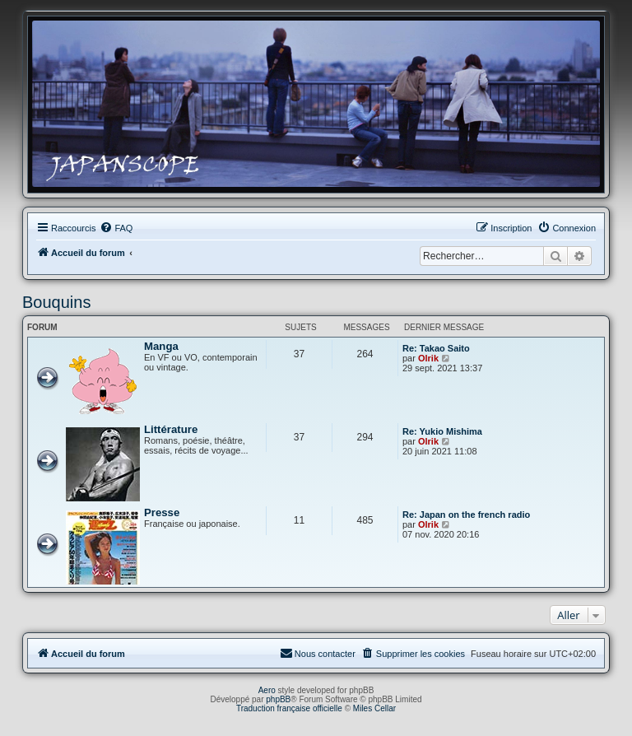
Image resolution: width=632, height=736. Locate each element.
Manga (161, 346)
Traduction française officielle (289, 708)
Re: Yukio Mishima (442, 431)
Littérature (171, 429)
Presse (161, 512)
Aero (267, 690)
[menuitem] (116, 228)
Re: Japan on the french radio (466, 514)
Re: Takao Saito (436, 348)
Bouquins (56, 302)
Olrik (428, 358)
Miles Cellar (374, 708)
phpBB (278, 699)
